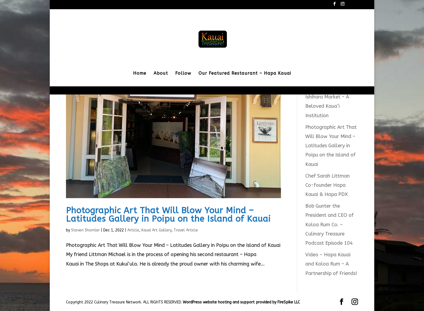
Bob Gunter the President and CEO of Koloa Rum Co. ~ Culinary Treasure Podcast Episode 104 (329, 224)
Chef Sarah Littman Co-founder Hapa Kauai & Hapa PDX (327, 185)
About (161, 73)
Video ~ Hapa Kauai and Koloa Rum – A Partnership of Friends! (331, 264)
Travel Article (186, 230)
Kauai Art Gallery (156, 230)
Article (133, 230)
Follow (183, 73)
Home (139, 73)
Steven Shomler (85, 230)
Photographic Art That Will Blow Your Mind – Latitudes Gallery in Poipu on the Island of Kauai (168, 214)
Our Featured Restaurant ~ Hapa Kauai (244, 73)
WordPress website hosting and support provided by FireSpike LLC (241, 302)
